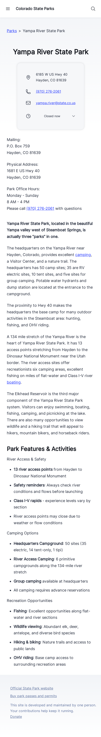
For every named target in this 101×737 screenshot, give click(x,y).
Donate (16, 716)
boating (14, 382)
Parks (12, 31)
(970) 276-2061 (48, 91)
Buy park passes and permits (33, 696)
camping (83, 254)
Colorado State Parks (35, 8)
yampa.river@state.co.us (55, 103)
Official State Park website (31, 688)
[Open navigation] (7, 8)
